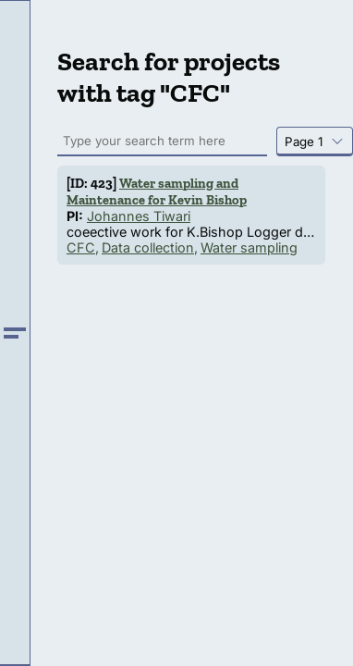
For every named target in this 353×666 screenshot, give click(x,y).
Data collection (148, 247)
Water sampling (249, 247)
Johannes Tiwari (138, 216)
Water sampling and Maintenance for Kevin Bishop (157, 191)
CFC (81, 247)
